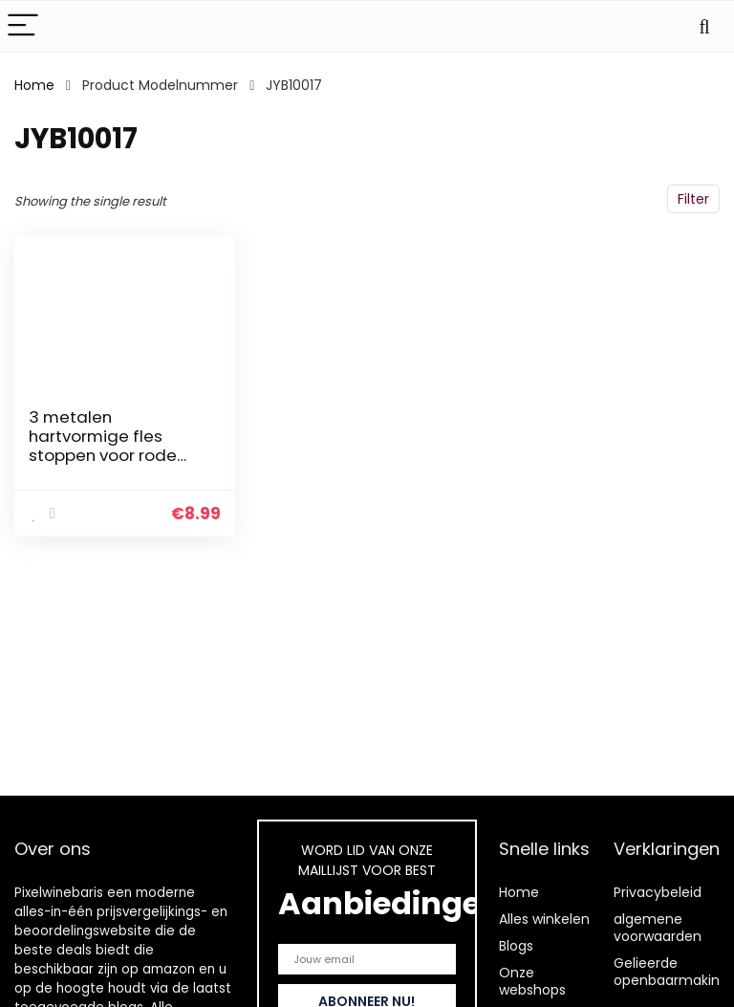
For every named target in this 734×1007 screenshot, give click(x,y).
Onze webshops (532, 981)
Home (34, 85)
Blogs (516, 945)
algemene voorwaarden (658, 927)
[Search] (704, 26)
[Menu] (23, 26)
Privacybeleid (658, 892)
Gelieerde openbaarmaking (671, 971)
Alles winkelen (544, 919)
